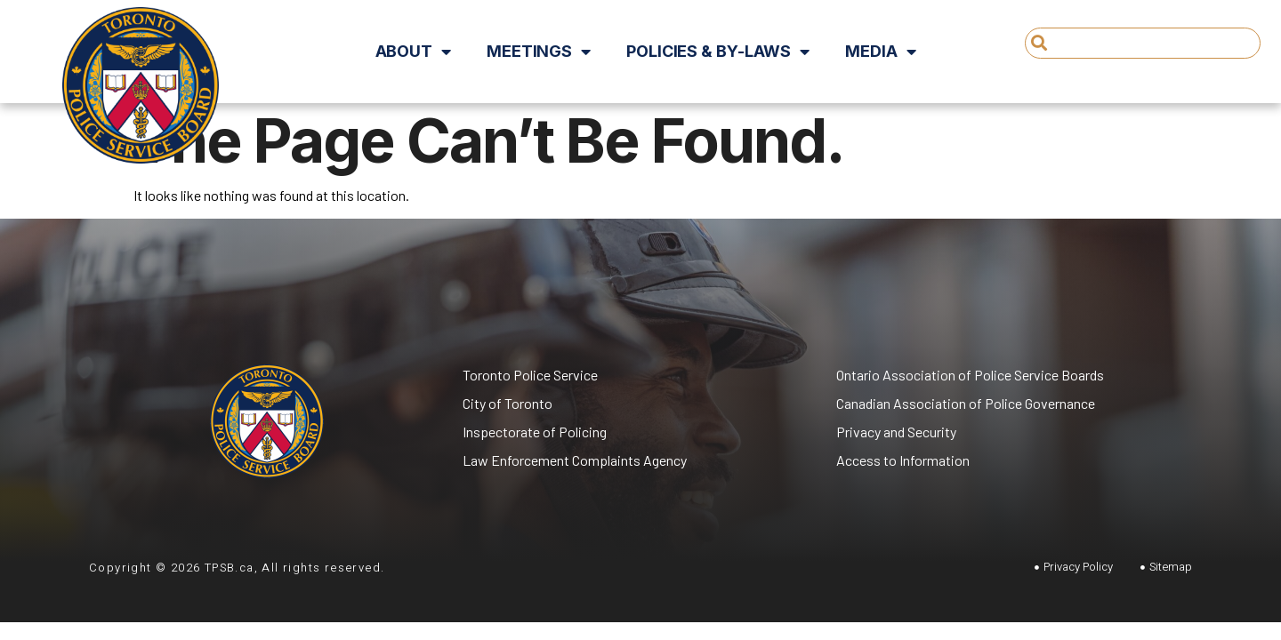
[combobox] (1143, 43)
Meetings (539, 51)
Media (880, 51)
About (413, 51)
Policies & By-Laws (718, 51)
